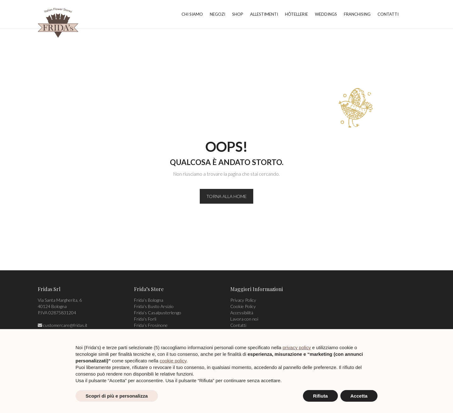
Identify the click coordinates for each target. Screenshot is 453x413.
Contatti (238, 325)
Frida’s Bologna (148, 300)
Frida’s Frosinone (151, 325)
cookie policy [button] (173, 360)
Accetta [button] (358, 396)
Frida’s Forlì (145, 319)
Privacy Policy (243, 300)
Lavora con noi (244, 319)
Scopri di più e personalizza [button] (117, 396)
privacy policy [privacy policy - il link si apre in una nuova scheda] (296, 347)
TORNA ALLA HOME (226, 196)
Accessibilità (241, 312)
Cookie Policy (243, 306)
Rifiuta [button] (320, 396)
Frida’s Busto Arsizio (154, 306)
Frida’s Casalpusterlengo (157, 312)
